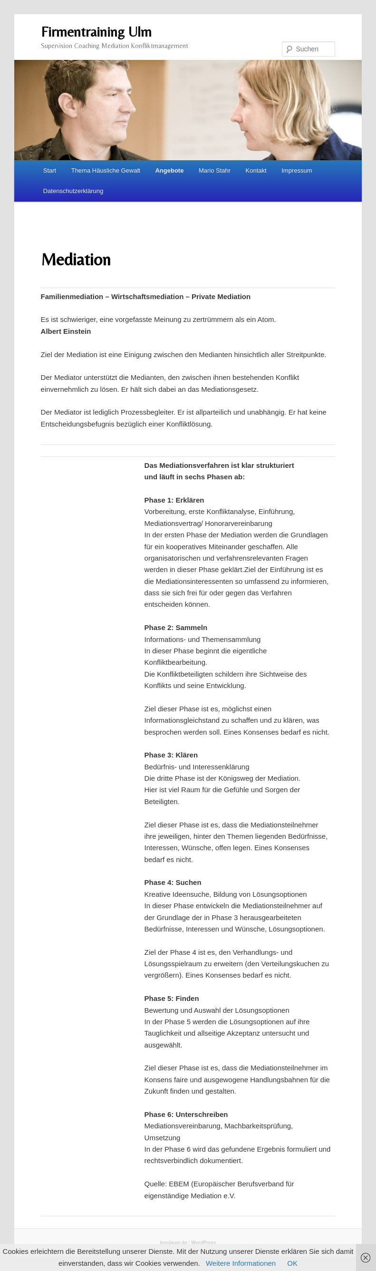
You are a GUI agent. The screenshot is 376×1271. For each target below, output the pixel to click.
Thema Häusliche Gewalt (105, 170)
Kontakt (256, 170)
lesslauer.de (173, 1242)
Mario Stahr (215, 170)
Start (49, 170)
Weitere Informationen (241, 1263)
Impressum (296, 170)
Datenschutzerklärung (73, 190)
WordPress (203, 1242)
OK (292, 1263)
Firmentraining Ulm (96, 31)
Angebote (169, 170)
